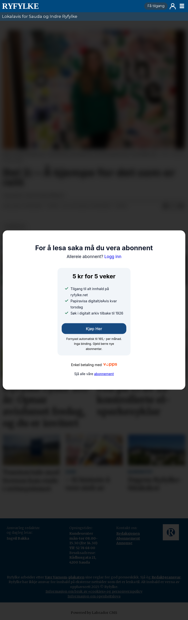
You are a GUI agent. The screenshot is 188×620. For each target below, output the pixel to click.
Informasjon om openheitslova (94, 596)
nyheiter (14, 227)
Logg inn (173, 6)
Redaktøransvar (166, 577)
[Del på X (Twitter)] (173, 206)
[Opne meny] (182, 6)
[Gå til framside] (71, 6)
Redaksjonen (128, 533)
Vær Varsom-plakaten (64, 577)
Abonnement (128, 538)
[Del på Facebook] (165, 206)
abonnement (104, 374)
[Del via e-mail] (181, 206)
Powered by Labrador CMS (94, 612)
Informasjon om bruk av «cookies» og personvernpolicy (94, 591)
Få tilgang (155, 6)
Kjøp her (94, 328)
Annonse (124, 543)
